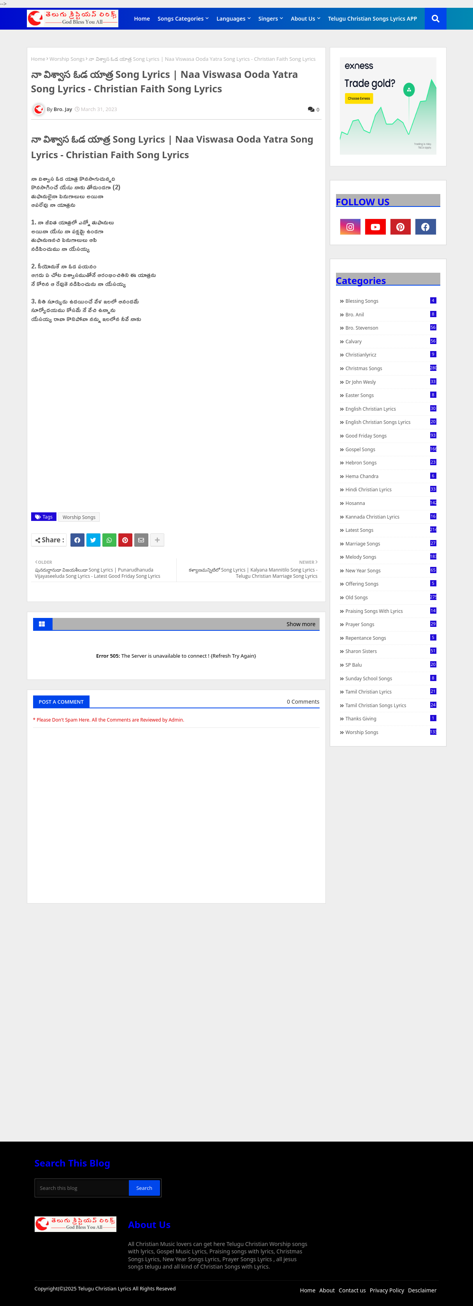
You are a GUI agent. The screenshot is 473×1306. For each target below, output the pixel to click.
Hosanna (391, 503)
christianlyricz (391, 354)
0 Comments (303, 701)
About (327, 1290)
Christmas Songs (391, 368)
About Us (303, 18)
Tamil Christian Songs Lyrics (391, 705)
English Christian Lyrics (391, 408)
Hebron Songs (391, 462)
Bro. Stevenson (391, 327)
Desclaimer (422, 1290)
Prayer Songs (391, 624)
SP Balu (391, 664)
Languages (231, 18)
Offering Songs (391, 583)
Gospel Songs (391, 449)
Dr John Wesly (391, 381)
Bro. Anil (391, 314)
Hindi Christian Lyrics (391, 489)
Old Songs (391, 597)
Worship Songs (66, 58)
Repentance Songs (391, 637)
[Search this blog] (82, 1188)
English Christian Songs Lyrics (391, 421)
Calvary (391, 341)
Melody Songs (391, 556)
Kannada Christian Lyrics (391, 516)
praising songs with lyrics (391, 610)
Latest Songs (391, 529)
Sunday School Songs (391, 678)
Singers (268, 18)
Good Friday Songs (391, 435)
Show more (301, 624)
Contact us (352, 1290)
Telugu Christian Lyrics (105, 1288)
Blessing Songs (391, 300)
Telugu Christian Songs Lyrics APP (372, 18)
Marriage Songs (391, 543)
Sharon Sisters (391, 651)
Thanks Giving (391, 718)
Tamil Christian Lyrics (391, 691)
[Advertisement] (176, 967)
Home (142, 18)
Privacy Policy (387, 1290)
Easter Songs (391, 395)
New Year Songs (391, 570)
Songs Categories (181, 18)
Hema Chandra (391, 476)
